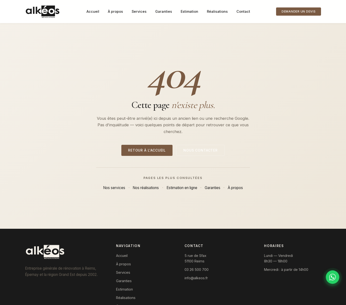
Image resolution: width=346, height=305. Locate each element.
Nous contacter (200, 150)
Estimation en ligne (182, 187)
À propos (115, 11)
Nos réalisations (146, 187)
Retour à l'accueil (147, 150)
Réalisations (217, 11)
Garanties (163, 11)
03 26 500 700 (197, 269)
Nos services (114, 187)
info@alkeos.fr (196, 278)
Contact (243, 11)
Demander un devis (299, 11)
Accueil (92, 11)
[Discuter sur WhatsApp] (332, 277)
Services (139, 11)
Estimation (189, 11)
